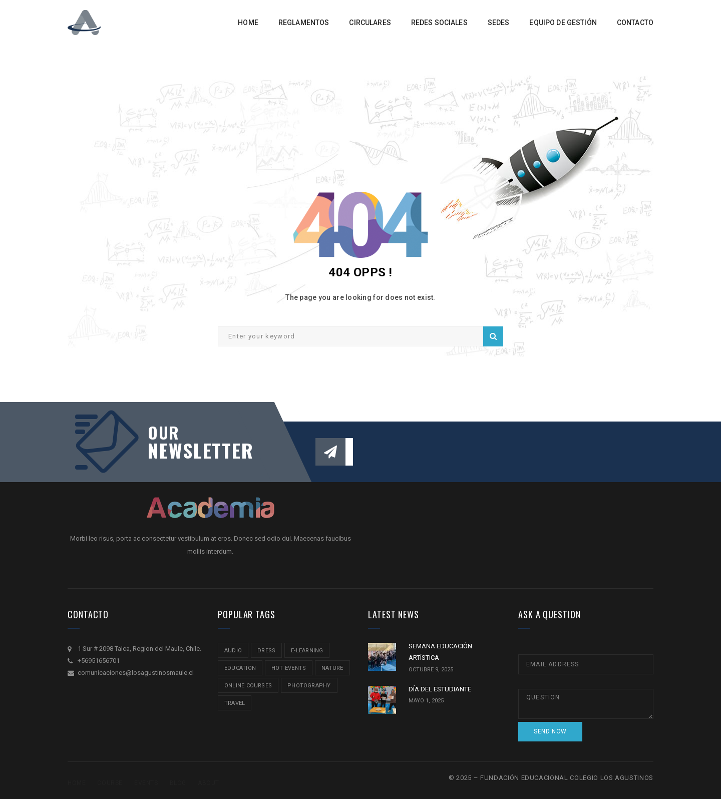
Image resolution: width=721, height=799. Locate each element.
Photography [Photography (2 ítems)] (308, 685)
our (164, 433)
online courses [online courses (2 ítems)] (248, 685)
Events (146, 782)
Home (77, 782)
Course (110, 782)
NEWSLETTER (195, 450)
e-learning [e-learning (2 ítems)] (307, 650)
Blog (178, 782)
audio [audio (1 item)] (233, 650)
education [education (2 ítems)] (240, 668)
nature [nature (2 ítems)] (332, 668)
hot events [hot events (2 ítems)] (288, 668)
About (208, 782)
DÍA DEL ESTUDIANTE (440, 689)
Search (493, 336)
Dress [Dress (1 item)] (266, 650)
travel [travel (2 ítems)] (234, 703)
